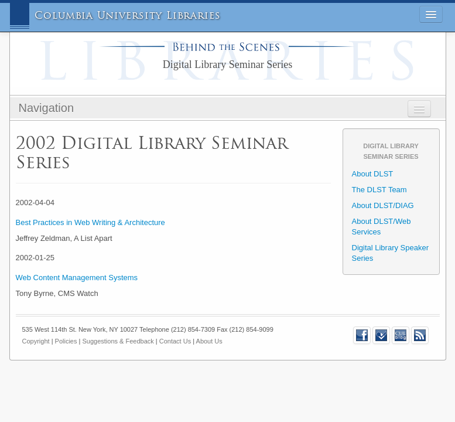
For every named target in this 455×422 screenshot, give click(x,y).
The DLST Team (379, 189)
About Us (209, 341)
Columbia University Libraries (128, 15)
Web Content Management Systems (77, 277)
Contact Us (175, 341)
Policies (66, 341)
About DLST (373, 173)
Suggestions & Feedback (117, 341)
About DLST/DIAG (383, 205)
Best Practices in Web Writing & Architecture (90, 222)
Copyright (36, 341)
